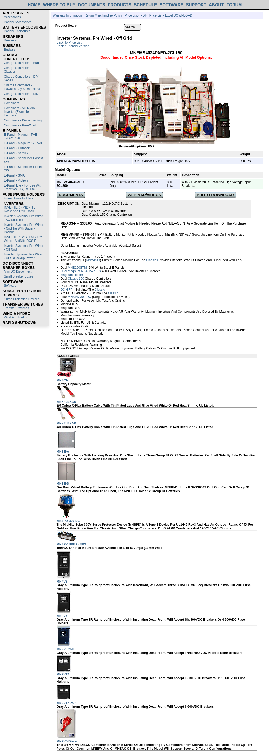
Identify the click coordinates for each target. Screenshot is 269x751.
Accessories (12, 17)
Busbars (9, 49)
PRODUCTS (119, 5)
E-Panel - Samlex (16, 153)
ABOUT (216, 5)
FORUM (234, 5)
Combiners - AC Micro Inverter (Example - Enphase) (19, 111)
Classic (100, 289)
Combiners (11, 103)
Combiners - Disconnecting (23, 120)
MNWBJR (93, 260)
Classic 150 (76, 278)
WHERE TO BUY (59, 5)
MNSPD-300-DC (79, 297)
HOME (34, 5)
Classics (152, 260)
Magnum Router (72, 275)
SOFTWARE (172, 5)
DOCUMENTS (91, 5)
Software (10, 285)
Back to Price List (69, 42)
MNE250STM (77, 267)
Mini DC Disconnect (17, 271)
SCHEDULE (145, 5)
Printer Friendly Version (73, 46)
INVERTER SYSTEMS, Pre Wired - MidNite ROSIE (23, 239)
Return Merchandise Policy (103, 15)
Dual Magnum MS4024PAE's (81, 271)
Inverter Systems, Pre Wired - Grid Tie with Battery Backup (23, 228)
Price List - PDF (136, 15)
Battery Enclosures (17, 31)
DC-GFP (67, 289)
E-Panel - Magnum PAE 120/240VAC (20, 136)
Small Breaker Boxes (18, 276)
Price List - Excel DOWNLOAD (170, 15)
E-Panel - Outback (17, 148)
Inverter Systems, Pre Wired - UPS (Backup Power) (23, 256)
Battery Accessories (17, 22)
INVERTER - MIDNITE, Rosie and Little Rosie (20, 209)
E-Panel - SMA (14, 175)
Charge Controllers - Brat (21, 63)
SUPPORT (196, 5)
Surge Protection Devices (21, 299)
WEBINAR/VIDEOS (144, 195)
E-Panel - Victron (16, 180)
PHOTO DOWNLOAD (215, 195)
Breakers (10, 40)
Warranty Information (67, 15)
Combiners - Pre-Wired (20, 125)
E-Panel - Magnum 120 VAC (24, 143)
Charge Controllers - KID (21, 94)
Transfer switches (16, 308)
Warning (96, 345)
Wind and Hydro (15, 317)
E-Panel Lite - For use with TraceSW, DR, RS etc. (23, 187)
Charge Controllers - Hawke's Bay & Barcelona (22, 87)
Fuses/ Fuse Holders (18, 198)
